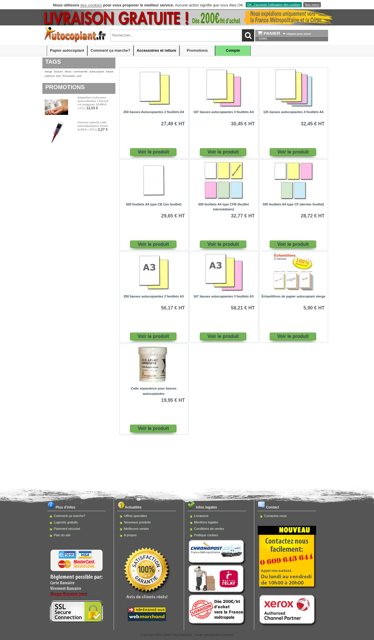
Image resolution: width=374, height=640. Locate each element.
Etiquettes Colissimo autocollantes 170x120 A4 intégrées (92, 101)
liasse (109, 71)
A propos (130, 535)
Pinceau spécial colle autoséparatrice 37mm (92, 124)
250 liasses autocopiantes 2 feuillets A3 (154, 296)
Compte (233, 50)
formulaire (69, 75)
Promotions (197, 50)
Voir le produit (153, 151)
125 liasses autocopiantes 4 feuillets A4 (293, 112)
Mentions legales (206, 522)
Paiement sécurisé (67, 528)
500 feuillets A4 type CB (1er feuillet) (153, 204)
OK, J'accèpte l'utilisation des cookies (274, 4)
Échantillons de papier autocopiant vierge (293, 296)
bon (58, 75)
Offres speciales (135, 516)
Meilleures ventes (136, 528)
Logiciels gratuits (66, 522)
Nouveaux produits (137, 522)
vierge (48, 71)
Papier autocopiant (67, 50)
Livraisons (201, 516)
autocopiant (96, 71)
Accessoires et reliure (156, 50)
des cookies (91, 5)
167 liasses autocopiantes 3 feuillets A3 (223, 296)
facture (58, 71)
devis (68, 71)
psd (79, 75)
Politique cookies (206, 535)
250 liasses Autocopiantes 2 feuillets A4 (153, 112)
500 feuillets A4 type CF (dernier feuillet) (293, 204)
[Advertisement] (187, 455)
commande (80, 71)
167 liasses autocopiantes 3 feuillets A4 (223, 112)
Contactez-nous (275, 516)
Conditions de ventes (209, 528)
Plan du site (62, 535)
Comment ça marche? (110, 50)
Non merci (312, 4)
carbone (49, 75)
